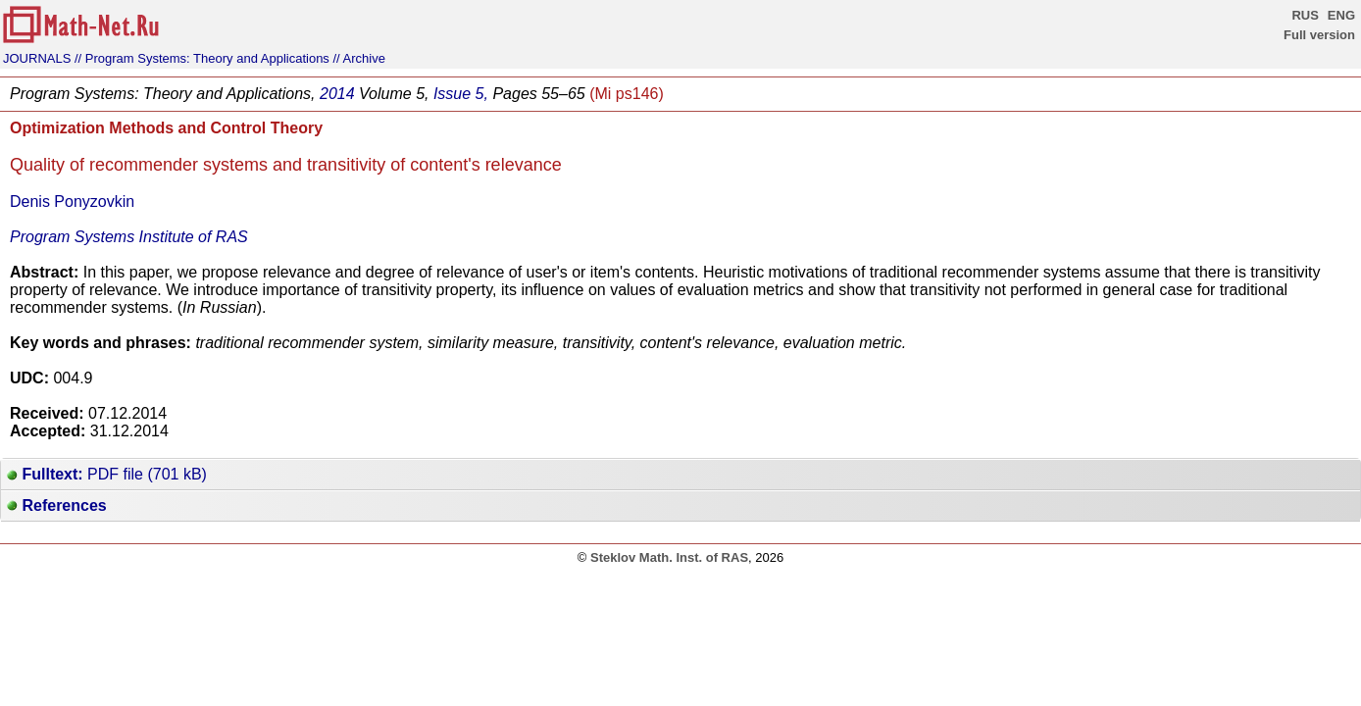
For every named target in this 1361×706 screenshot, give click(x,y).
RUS (1304, 15)
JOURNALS (37, 58)
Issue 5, (460, 93)
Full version (1319, 34)
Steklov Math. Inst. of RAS (669, 557)
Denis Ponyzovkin (72, 201)
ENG (1341, 15)
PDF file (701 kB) (107, 474)
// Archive (359, 58)
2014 (337, 93)
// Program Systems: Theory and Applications (202, 58)
